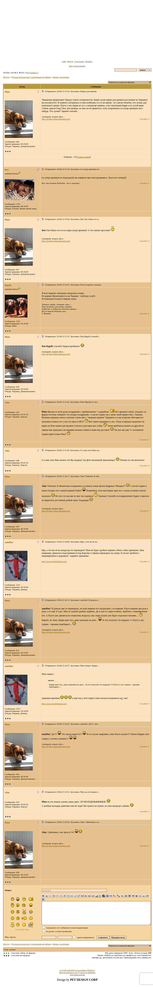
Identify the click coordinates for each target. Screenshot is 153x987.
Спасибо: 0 (144, 119)
